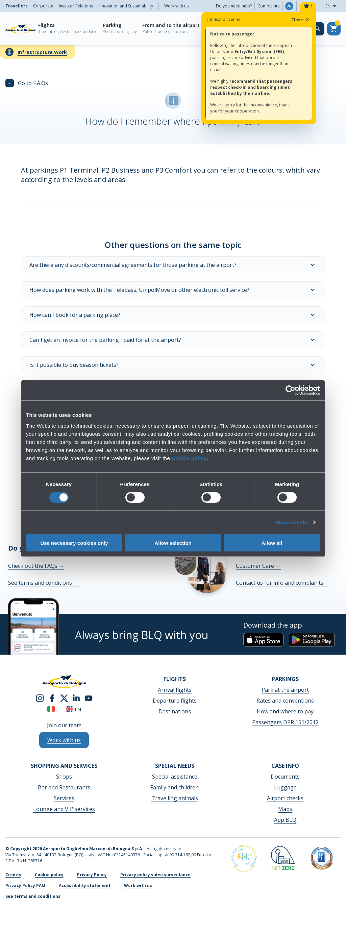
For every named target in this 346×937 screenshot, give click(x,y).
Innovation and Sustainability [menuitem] (125, 6)
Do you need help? (234, 6)
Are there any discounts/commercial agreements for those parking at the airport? (173, 265)
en (73, 709)
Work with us (176, 6)
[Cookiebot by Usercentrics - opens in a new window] (290, 390)
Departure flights (175, 700)
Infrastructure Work (42, 52)
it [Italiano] (53, 709)
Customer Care (258, 565)
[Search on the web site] (317, 28)
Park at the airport (285, 689)
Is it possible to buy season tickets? (173, 365)
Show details (291, 522)
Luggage (285, 787)
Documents (285, 776)
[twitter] (64, 697)
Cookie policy (189, 458)
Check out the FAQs (36, 565)
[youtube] (88, 697)
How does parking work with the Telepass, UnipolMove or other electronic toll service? (173, 290)
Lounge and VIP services (64, 809)
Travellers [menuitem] (16, 6)
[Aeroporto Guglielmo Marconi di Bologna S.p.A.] (20, 28)
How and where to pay (285, 711)
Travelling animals (174, 798)
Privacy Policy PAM (25, 885)
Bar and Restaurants (64, 787)
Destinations (174, 711)
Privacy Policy (92, 875)
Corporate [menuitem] (43, 6)
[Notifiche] (308, 6)
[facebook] (52, 697)
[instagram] (40, 697)
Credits (13, 875)
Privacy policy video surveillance (155, 875)
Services (64, 798)
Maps (285, 809)
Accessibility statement (84, 885)
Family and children (174, 787)
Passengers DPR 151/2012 (285, 722)
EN (333, 6)
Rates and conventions (285, 700)
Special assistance (174, 776)
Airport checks (285, 798)
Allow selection (172, 543)
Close (300, 20)
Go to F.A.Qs (26, 83)
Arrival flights (175, 689)
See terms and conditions (43, 582)
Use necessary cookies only (74, 543)
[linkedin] (76, 697)
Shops (64, 776)
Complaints (268, 6)
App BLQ (285, 820)
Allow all (272, 543)
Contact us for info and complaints (282, 582)
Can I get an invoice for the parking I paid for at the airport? (173, 340)
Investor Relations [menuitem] (76, 6)
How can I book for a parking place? (173, 315)
